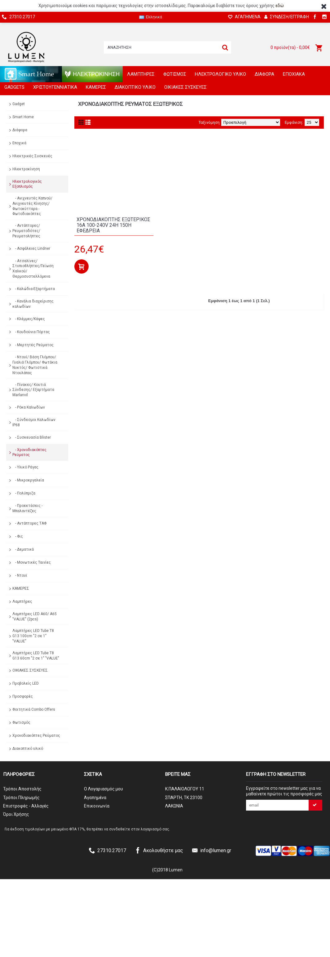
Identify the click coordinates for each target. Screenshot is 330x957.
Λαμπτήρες (22, 601)
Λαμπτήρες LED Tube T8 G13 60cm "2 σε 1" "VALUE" (35, 655)
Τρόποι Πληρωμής (21, 797)
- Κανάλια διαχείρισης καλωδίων (33, 304)
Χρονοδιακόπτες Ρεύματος (36, 735)
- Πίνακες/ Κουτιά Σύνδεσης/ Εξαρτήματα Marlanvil (33, 389)
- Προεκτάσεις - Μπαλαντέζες (27, 508)
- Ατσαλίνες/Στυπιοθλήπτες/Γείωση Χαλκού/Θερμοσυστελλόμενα (33, 269)
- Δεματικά (23, 549)
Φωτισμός (21, 722)
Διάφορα (19, 130)
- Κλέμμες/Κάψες (28, 319)
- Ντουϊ (19, 575)
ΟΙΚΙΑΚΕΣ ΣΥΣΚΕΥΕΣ (30, 670)
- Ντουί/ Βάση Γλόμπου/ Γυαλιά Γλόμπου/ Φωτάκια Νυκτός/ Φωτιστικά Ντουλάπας (34, 365)
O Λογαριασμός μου (103, 788)
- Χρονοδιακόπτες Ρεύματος (29, 452)
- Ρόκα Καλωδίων (28, 407)
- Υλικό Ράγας (25, 467)
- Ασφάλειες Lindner (31, 248)
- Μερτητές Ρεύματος (33, 345)
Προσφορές (22, 696)
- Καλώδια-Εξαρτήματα (33, 289)
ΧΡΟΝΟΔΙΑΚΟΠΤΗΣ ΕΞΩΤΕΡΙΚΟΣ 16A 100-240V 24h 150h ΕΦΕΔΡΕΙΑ (113, 225)
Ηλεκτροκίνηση (26, 169)
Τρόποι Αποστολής (22, 788)
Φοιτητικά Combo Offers (33, 709)
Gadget (18, 104)
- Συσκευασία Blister (31, 437)
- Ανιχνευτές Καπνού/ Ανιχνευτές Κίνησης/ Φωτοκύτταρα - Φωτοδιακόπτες (32, 206)
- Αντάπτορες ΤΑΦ (29, 523)
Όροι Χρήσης (16, 814)
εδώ (279, 5)
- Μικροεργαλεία (28, 480)
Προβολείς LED (25, 683)
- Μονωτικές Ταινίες (31, 562)
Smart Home (23, 117)
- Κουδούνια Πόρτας (31, 332)
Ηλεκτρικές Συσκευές (32, 156)
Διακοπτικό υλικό (27, 748)
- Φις (17, 536)
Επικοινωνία (96, 805)
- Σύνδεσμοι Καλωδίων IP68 (33, 422)
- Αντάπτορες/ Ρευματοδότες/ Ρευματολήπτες (26, 230)
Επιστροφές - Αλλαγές (26, 805)
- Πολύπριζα (23, 493)
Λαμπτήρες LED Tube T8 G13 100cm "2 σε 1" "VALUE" (33, 635)
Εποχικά (19, 143)
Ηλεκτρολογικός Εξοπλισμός (27, 184)
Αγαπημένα (95, 797)
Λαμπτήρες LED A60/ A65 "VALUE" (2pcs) (34, 616)
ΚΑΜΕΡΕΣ (20, 588)
